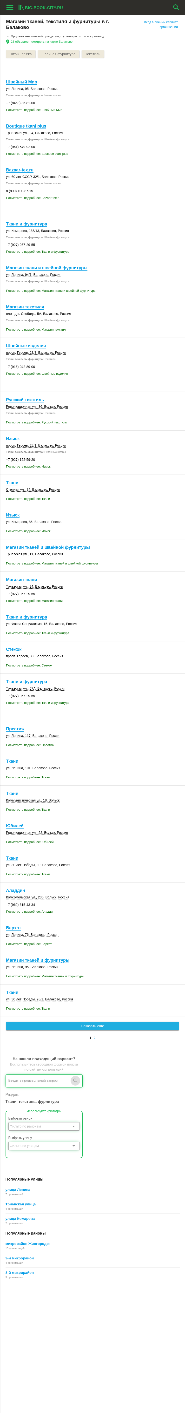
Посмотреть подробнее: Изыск (28, 466)
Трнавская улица (21, 1204)
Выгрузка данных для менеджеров (33, 1348)
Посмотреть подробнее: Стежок (29, 665)
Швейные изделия (26, 345)
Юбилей (15, 825)
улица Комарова (20, 1218)
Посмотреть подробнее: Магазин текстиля (36, 329)
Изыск (13, 438)
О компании (73, 1331)
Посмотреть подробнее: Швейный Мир (34, 110)
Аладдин (15, 890)
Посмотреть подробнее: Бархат (29, 944)
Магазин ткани (21, 579)
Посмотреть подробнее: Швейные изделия (37, 373)
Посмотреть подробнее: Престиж (30, 745)
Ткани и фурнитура (26, 224)
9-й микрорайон (20, 1258)
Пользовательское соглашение (87, 1337)
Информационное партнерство (87, 1326)
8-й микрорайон (20, 1272)
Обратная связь (76, 1320)
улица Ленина (18, 1190)
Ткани (12, 482)
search (176, 7)
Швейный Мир (21, 82)
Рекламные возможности (25, 1342)
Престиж (15, 729)
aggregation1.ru (18, 1397)
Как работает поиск (138, 1331)
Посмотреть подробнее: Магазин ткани (34, 601)
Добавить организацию (32, 1332)
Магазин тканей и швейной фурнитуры (48, 547)
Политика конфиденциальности (88, 1342)
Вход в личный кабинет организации (161, 24)
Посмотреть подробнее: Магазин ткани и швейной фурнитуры (51, 290)
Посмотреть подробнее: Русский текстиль (36, 422)
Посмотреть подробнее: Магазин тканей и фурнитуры (45, 976)
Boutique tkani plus (26, 126)
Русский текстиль (25, 399)
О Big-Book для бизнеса (82, 1315)
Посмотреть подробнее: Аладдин (30, 911)
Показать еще (92, 1026)
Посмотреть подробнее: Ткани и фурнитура (37, 251)
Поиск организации (138, 1326)
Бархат (13, 927)
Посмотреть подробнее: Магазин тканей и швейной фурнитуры (52, 563)
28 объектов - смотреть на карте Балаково (42, 41)
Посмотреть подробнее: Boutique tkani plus (37, 154)
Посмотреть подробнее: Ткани (28, 499)
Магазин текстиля (25, 307)
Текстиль (92, 54)
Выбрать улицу (20, 1138)
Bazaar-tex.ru (19, 170)
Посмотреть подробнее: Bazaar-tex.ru (33, 198)
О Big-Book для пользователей (87, 1309)
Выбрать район (20, 1118)
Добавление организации (142, 1337)
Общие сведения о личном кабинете (150, 1320)
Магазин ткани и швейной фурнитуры (46, 267)
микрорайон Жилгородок (28, 1244)
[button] (121, 1389)
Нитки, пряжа (21, 54)
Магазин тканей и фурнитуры (37, 960)
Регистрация (133, 1309)
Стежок (13, 649)
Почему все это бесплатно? (144, 1315)
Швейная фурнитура (58, 54)
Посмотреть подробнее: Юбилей (30, 842)
